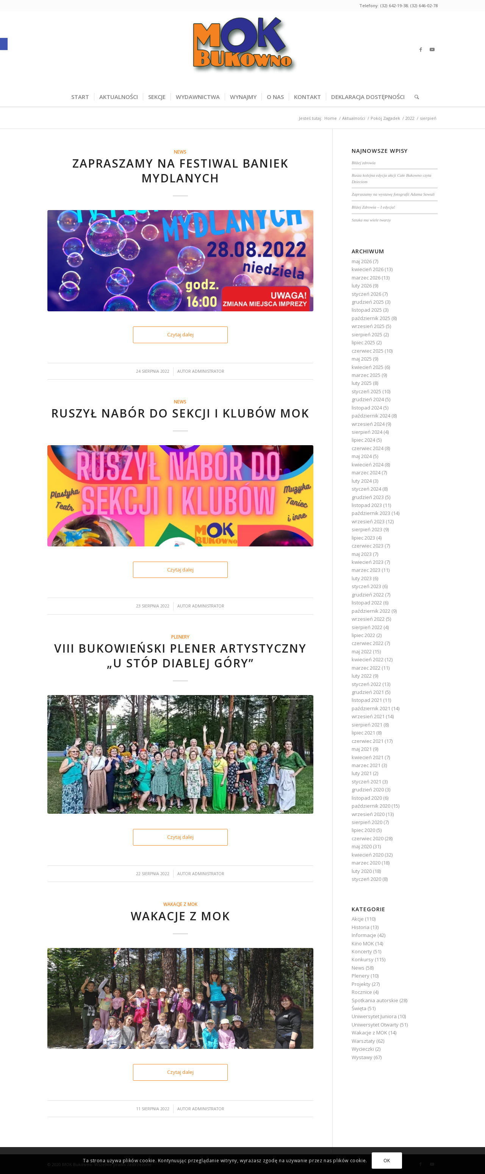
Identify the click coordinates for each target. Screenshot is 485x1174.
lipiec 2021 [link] (363, 732)
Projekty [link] (361, 984)
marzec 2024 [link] (366, 472)
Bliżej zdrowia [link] (363, 162)
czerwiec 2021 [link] (367, 741)
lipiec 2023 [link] (363, 537)
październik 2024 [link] (371, 415)
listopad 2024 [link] (367, 407)
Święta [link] (359, 1008)
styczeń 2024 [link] (366, 488)
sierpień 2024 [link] (367, 431)
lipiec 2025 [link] (363, 342)
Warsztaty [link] (363, 1040)
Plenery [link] (180, 637)
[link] (4, 44)
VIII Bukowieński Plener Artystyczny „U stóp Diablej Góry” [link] (180, 655)
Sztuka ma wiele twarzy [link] (371, 220)
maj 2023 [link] (362, 554)
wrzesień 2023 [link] (368, 521)
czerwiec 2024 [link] (367, 448)
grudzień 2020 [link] (368, 789)
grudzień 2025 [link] (368, 301)
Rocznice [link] (362, 992)
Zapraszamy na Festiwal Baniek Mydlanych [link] (180, 170)
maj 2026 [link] (362, 261)
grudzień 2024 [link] (368, 399)
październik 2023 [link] (371, 513)
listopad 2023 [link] (367, 505)
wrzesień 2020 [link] (368, 814)
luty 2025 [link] (362, 383)
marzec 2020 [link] (366, 862)
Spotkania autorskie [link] (375, 1000)
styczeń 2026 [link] (366, 293)
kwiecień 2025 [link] (367, 367)
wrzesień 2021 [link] (368, 716)
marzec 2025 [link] (366, 375)
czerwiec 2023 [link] (367, 545)
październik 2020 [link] (371, 805)
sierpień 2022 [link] (367, 627)
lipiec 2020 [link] (363, 830)
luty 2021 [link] (362, 773)
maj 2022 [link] (362, 651)
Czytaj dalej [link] (180, 334)
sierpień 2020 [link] (367, 822)
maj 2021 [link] (362, 749)
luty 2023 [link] (362, 578)
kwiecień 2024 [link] (367, 464)
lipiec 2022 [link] (363, 635)
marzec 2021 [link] (366, 765)
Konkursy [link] (363, 959)
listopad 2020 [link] (367, 797)
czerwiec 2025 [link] (367, 350)
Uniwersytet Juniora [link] (374, 1016)
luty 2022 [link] (362, 675)
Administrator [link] (208, 371)
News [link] (180, 152)
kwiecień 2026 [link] (367, 269)
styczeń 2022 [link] (366, 684)
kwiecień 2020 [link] (367, 854)
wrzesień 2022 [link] (368, 618)
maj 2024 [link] (362, 456)
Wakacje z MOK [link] (180, 904)
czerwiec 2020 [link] (367, 838)
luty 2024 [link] (362, 480)
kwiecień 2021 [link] (367, 757)
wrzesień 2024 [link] (368, 424)
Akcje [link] (358, 918)
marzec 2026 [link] (366, 277)
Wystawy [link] (362, 1057)
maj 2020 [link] (362, 846)
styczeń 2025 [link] (366, 391)
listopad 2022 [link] (367, 602)
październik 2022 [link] (371, 610)
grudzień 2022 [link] (368, 594)
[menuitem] (80, 96)
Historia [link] (360, 927)
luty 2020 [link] (362, 871)
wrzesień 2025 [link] (368, 326)
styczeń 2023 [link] (366, 586)
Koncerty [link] (362, 951)
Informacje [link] (364, 935)
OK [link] (386, 1160)
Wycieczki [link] (363, 1048)
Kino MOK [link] (363, 943)
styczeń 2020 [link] (366, 879)
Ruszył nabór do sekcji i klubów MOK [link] (180, 413)
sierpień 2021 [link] (367, 724)
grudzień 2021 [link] (368, 692)
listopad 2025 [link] (367, 309)
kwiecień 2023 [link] (367, 562)
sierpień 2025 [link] (367, 334)
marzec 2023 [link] (366, 570)
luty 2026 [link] (362, 285)
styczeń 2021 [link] (366, 781)
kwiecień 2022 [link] (367, 659)
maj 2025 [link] (362, 358)
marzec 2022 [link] (366, 667)
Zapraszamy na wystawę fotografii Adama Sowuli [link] (393, 194)
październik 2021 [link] (371, 708)
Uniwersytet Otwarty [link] (375, 1024)
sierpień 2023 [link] (367, 529)
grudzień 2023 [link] (368, 497)
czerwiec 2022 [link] (367, 643)
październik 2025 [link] (371, 318)
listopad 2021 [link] (367, 700)
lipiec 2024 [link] (363, 439)
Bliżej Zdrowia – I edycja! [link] (373, 207)
